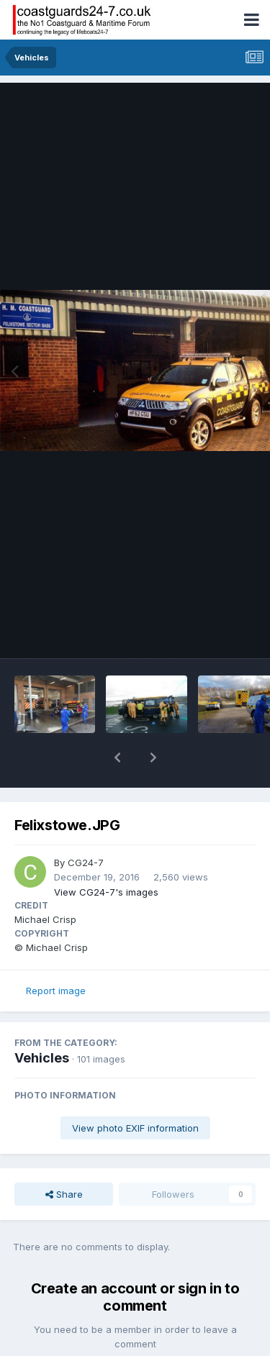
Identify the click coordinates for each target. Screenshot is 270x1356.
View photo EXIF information (135, 1090)
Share (64, 1157)
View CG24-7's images (106, 854)
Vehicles (41, 1020)
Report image (56, 953)
